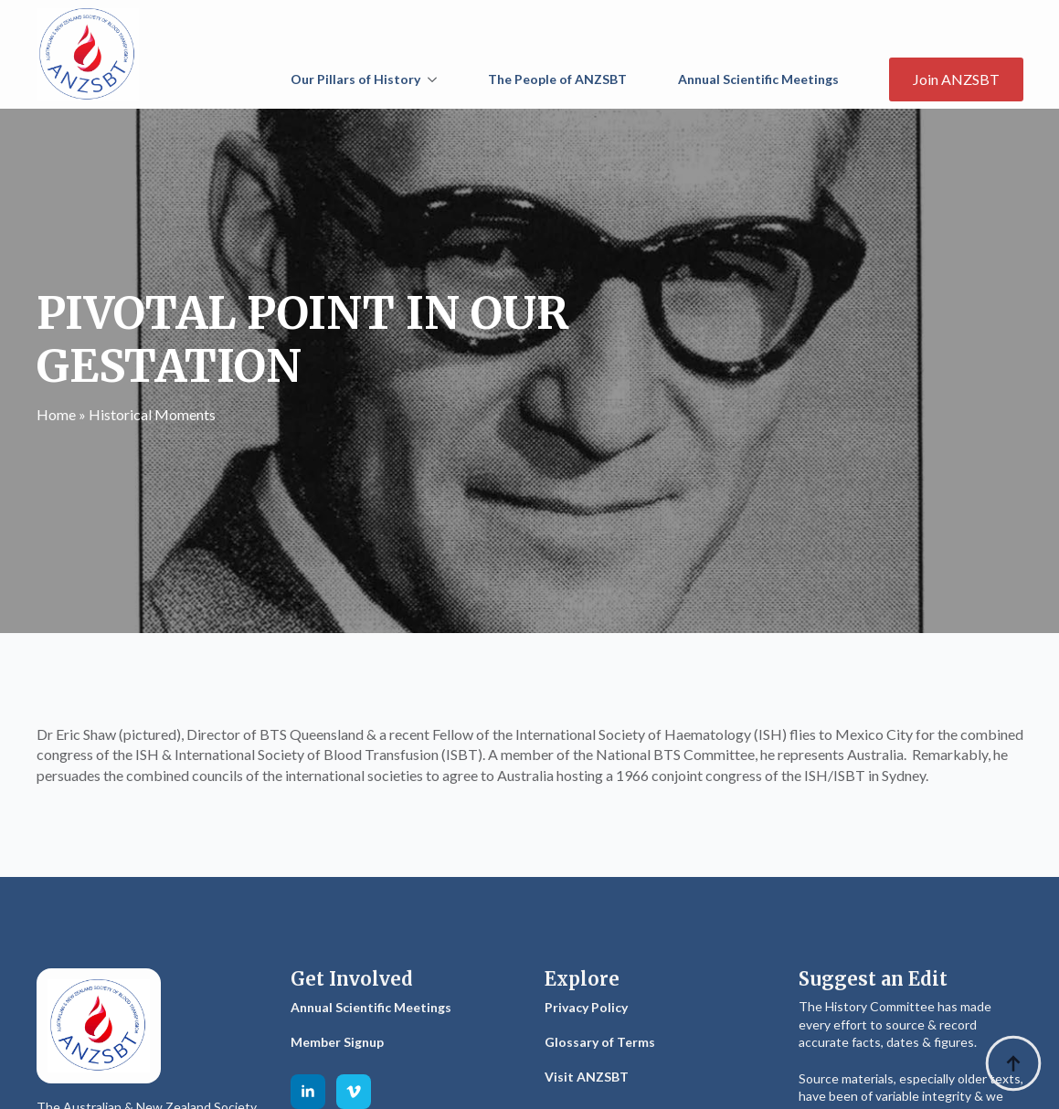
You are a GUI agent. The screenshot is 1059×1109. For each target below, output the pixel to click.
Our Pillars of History (355, 79)
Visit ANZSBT (587, 1076)
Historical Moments (152, 414)
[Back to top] (1013, 1063)
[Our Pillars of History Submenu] (435, 79)
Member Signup (337, 1042)
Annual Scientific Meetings (758, 79)
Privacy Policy (586, 1007)
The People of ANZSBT (557, 79)
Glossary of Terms (600, 1042)
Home (56, 414)
